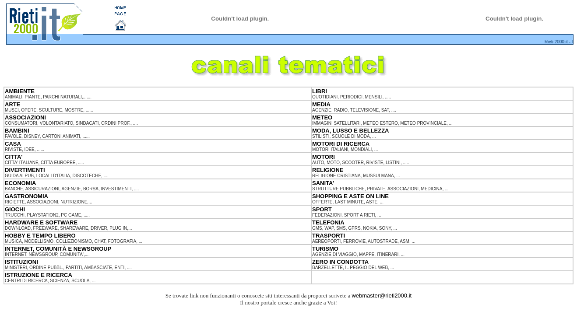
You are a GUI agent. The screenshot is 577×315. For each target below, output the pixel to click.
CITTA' (13, 157)
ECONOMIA (20, 183)
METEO (322, 117)
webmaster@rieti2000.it (382, 295)
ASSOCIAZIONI (25, 117)
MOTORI (323, 157)
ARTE (12, 104)
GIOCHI (15, 209)
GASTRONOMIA (26, 196)
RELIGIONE (328, 170)
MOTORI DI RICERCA (340, 143)
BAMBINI (17, 130)
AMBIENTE (20, 91)
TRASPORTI (328, 235)
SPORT (322, 209)
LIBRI (319, 91)
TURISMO (325, 248)
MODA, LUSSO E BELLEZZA (350, 130)
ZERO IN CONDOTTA (340, 262)
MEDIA (321, 104)
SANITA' (323, 183)
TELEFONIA (328, 222)
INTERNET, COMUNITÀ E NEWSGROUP (58, 248)
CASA (13, 143)
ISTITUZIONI (21, 262)
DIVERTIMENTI (25, 170)
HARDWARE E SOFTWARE (41, 222)
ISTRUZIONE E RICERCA (38, 275)
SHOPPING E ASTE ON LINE (350, 196)
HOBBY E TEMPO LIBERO (40, 235)
